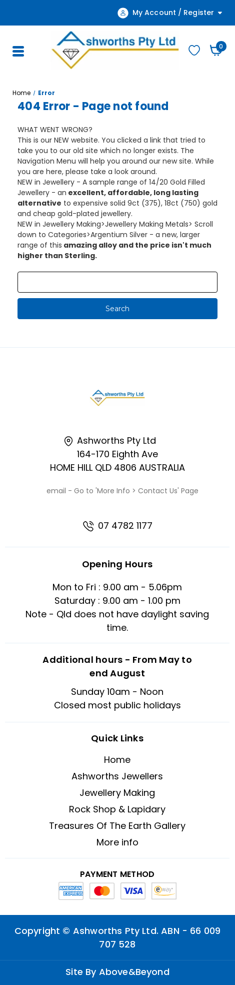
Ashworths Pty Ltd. (115, 930)
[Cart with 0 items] (216, 50)
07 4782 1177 (117, 525)
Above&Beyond (134, 971)
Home (117, 759)
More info (117, 842)
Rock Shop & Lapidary (117, 809)
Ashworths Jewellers (117, 776)
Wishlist (194, 50)
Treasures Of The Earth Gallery (117, 825)
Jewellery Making (117, 792)
